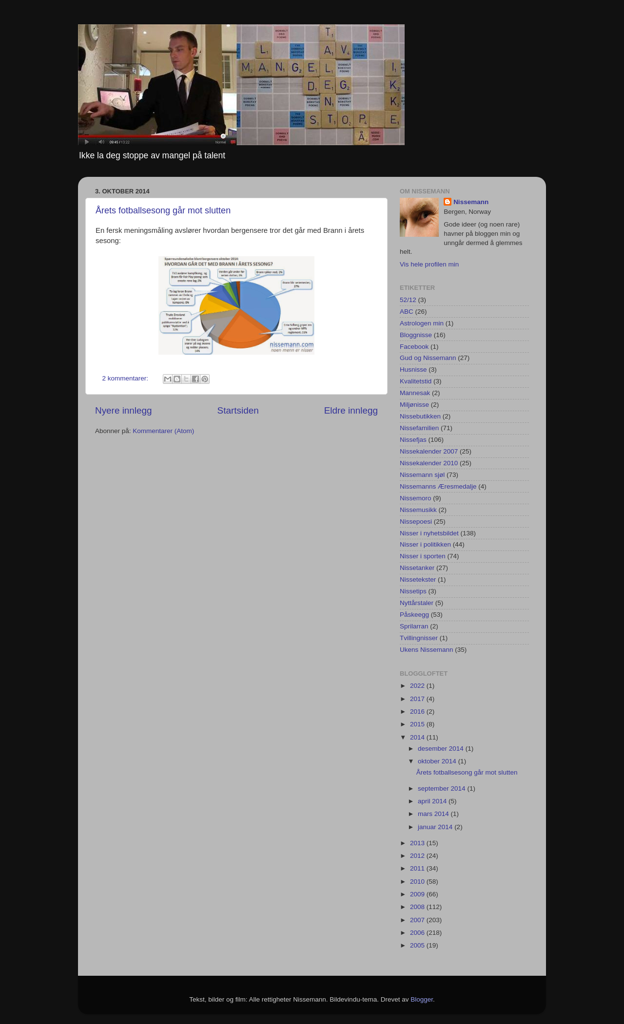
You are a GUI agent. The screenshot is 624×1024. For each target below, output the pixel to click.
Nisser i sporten (423, 556)
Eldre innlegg (351, 410)
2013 (418, 843)
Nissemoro (415, 498)
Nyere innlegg (123, 410)
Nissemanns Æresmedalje (438, 486)
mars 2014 (434, 813)
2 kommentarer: (126, 378)
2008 (418, 906)
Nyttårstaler (416, 603)
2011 (418, 868)
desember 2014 (442, 748)
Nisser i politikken (425, 544)
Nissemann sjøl (422, 474)
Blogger (421, 999)
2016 (418, 711)
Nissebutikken (420, 416)
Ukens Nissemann (426, 649)
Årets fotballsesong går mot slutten (163, 210)
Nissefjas (413, 439)
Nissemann (470, 202)
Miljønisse (414, 404)
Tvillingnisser (419, 638)
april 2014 (433, 801)
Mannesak (415, 393)
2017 (418, 698)
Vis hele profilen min (429, 264)
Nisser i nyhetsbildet (429, 533)
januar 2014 (436, 827)
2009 (418, 894)
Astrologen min (422, 323)
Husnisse (413, 369)
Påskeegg (414, 614)
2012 (418, 855)
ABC (406, 311)
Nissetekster (418, 579)
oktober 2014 (438, 761)
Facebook (414, 346)
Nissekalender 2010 (429, 463)
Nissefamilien (419, 428)
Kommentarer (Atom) (163, 431)
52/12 (408, 299)
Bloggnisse (416, 335)
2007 (418, 920)
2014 (418, 737)
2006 (418, 932)
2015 (418, 724)
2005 (418, 945)
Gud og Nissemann (428, 357)
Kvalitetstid (415, 381)
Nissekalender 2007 (429, 451)
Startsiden (238, 410)
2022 (418, 685)
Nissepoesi (416, 521)
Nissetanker (417, 567)
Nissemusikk (418, 509)
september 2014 (442, 788)
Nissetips (413, 591)
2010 (418, 881)
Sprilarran (414, 626)
